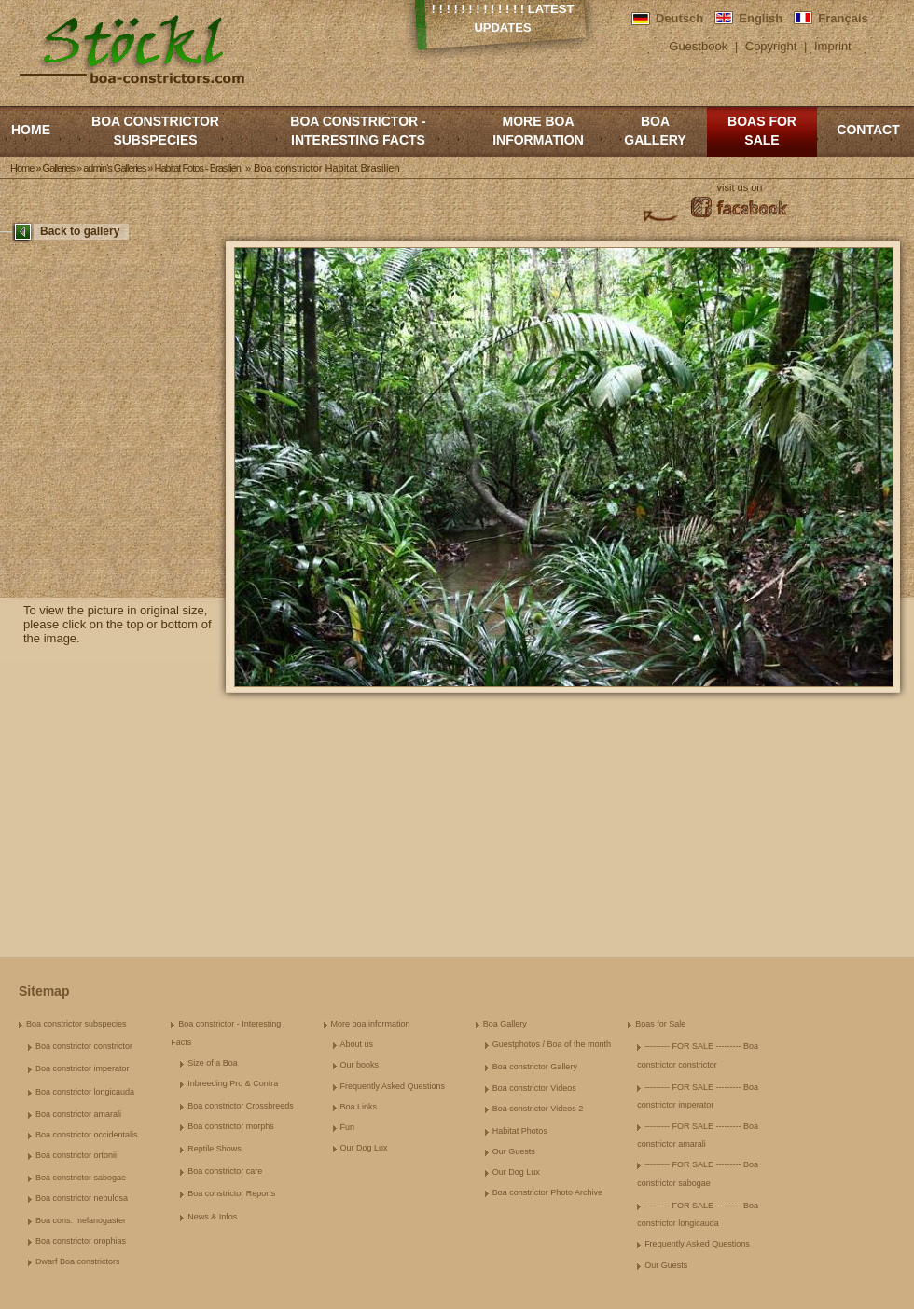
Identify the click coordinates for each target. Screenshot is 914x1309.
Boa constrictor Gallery (534, 1066)
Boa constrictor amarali (78, 1114)
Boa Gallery (655, 130)
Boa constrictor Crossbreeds (240, 1105)
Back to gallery (79, 231)
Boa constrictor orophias (80, 1241)
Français (842, 18)
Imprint (833, 46)
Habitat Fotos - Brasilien (197, 167)
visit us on (740, 187)
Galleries (59, 167)
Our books (360, 1064)
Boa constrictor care (224, 1171)
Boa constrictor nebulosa (81, 1198)
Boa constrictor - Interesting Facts (357, 130)
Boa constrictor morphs (230, 1126)
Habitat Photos (519, 1131)
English (760, 18)
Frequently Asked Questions (393, 1086)
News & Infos (212, 1216)
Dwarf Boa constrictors (77, 1261)
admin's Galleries (114, 167)
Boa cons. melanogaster (80, 1220)
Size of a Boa (212, 1063)
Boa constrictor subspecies (155, 130)
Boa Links (359, 1106)
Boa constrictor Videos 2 (537, 1108)
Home (30, 129)
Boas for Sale (761, 130)
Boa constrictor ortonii (76, 1155)
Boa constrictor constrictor (83, 1046)
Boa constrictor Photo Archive (547, 1192)
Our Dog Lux (364, 1147)
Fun (347, 1127)
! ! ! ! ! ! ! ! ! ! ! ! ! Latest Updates (503, 18)
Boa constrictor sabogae (80, 1177)
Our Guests (513, 1151)
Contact (868, 129)
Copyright (771, 46)
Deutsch (679, 18)
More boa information (538, 130)
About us (357, 1044)
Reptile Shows (214, 1148)
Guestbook (698, 46)
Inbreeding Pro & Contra (232, 1083)
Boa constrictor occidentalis (86, 1134)
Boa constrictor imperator (82, 1068)
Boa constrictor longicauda (84, 1091)
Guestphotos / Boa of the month (551, 1044)
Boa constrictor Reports (231, 1193)
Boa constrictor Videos (534, 1088)
